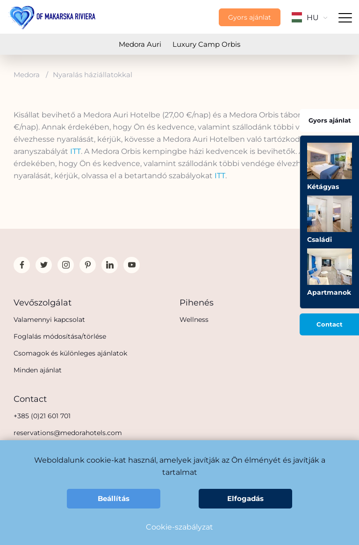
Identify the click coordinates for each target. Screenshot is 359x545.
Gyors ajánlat (249, 17)
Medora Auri (140, 44)
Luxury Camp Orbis (206, 44)
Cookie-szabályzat (179, 527)
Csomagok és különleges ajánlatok (70, 353)
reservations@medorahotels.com (68, 433)
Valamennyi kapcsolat (49, 319)
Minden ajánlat (38, 370)
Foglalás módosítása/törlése (60, 336)
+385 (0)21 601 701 (42, 416)
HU (309, 17)
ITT (75, 151)
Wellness (194, 319)
